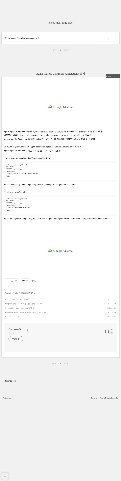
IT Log (11, 412)
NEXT (66, 129)
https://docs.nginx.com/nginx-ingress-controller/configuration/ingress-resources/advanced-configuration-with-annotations (56, 298)
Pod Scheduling (11, 396)
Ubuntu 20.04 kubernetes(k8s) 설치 (18, 387)
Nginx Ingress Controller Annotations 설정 (22, 117)
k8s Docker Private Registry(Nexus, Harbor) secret (24, 392)
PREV (54, 129)
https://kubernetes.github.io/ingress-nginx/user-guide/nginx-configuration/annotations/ (40, 264)
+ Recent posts (9, 460)
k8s (16, 372)
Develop (9, 372)
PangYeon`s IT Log (19, 408)
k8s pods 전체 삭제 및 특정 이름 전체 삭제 (22, 383)
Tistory (102, 477)
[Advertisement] (60, 37)
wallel (116, 477)
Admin (9, 477)
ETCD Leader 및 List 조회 (15, 378)
